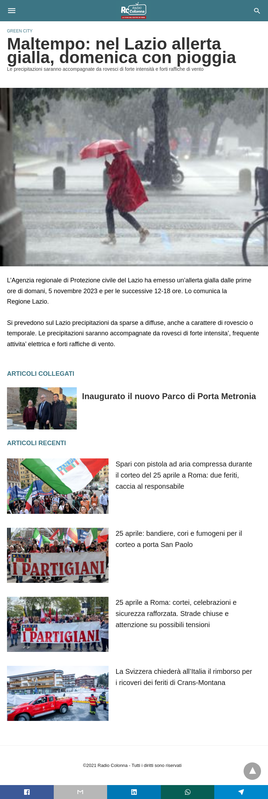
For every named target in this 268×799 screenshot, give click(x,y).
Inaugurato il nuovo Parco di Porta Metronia (169, 396)
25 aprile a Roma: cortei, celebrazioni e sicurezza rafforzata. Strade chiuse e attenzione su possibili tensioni (176, 614)
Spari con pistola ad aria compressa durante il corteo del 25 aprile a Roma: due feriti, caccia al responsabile (184, 475)
